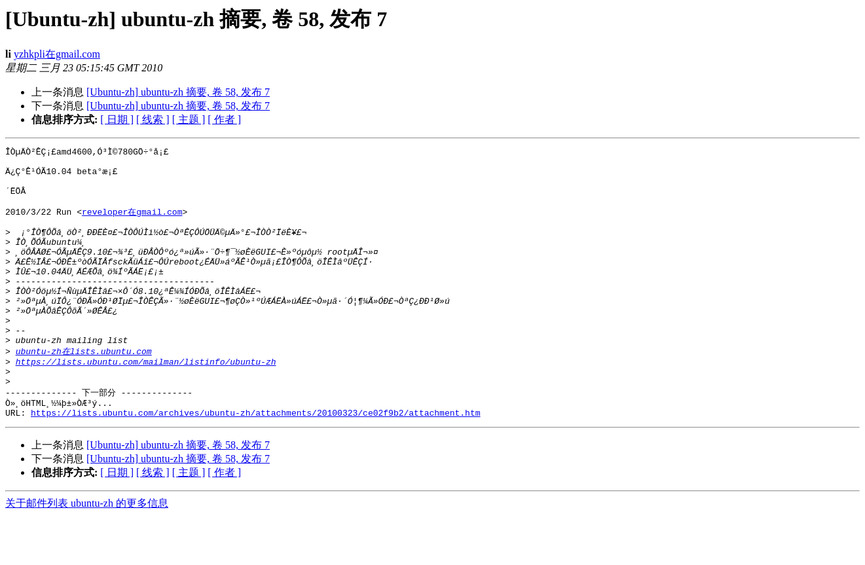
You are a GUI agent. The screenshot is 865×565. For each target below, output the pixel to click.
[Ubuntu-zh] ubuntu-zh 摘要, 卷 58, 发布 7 (178, 92)
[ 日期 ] (117, 119)
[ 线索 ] (153, 119)
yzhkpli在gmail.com (57, 54)
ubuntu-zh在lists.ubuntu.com (84, 389)
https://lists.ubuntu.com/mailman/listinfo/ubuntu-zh (146, 402)
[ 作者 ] (224, 119)
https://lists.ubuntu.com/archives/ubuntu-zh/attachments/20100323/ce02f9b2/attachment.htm (255, 461)
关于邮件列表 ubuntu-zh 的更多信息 (86, 552)
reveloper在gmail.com (132, 224)
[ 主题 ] (189, 119)
